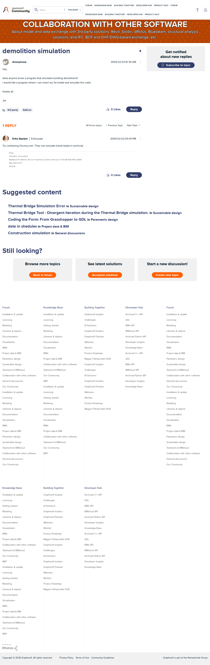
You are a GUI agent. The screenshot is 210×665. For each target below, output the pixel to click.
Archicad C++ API (134, 314)
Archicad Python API (136, 336)
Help (197, 9)
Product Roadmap (93, 353)
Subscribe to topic (178, 65)
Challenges (90, 319)
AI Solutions (90, 325)
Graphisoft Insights (94, 314)
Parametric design (104, 219)
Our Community (10, 386)
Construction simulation (29, 233)
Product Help (161, 5)
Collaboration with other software (19, 375)
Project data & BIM (55, 226)
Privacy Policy (66, 657)
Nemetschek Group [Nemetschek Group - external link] (198, 657)
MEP (45, 381)
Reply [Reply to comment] (134, 175)
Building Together (124, 5)
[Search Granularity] (73, 10)
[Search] (58, 10)
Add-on (27, 110)
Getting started (51, 325)
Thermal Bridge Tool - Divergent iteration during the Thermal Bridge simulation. (78, 212)
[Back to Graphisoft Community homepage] (16, 10)
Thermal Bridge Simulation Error (36, 206)
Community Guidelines (102, 657)
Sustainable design (84, 206)
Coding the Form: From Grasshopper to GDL (47, 219)
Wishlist (88, 347)
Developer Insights (135, 342)
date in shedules (22, 226)
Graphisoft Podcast (94, 336)
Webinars (89, 342)
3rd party (12, 110)
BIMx (4, 347)
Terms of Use (82, 657)
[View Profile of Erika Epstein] (20, 139)
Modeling (7, 325)
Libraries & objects (11, 331)
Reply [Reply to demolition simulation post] (134, 109)
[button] (108, 109)
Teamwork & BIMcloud (13, 370)
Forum (88, 5)
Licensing (7, 319)
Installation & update (12, 314)
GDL (128, 319)
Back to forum (42, 275)
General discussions (70, 233)
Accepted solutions (105, 275)
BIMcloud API (132, 331)
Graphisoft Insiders (94, 331)
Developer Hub (144, 5)
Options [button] (139, 62)
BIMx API (130, 325)
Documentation (10, 336)
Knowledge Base (103, 5)
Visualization (8, 342)
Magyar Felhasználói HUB (97, 358)
